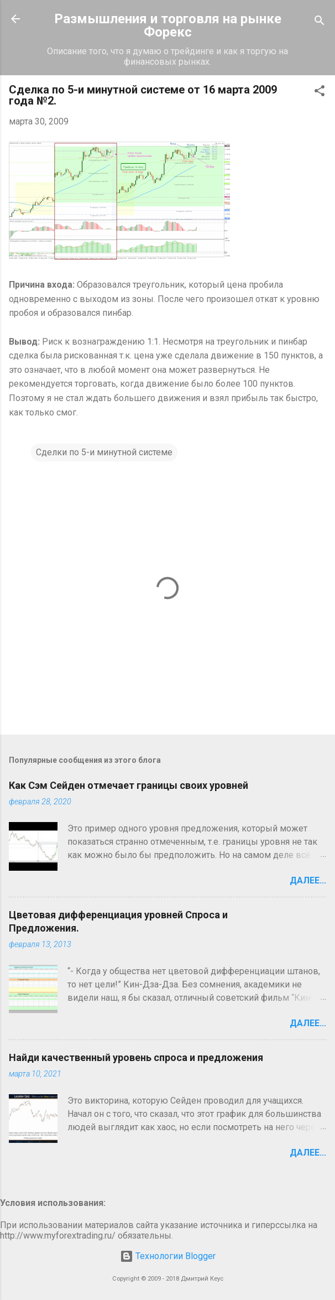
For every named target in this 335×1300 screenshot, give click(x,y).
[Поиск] (319, 22)
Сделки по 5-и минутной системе (104, 452)
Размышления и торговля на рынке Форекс (167, 25)
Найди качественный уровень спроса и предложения (136, 1057)
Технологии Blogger (168, 1256)
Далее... (308, 880)
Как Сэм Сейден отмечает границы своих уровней (128, 785)
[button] (319, 92)
